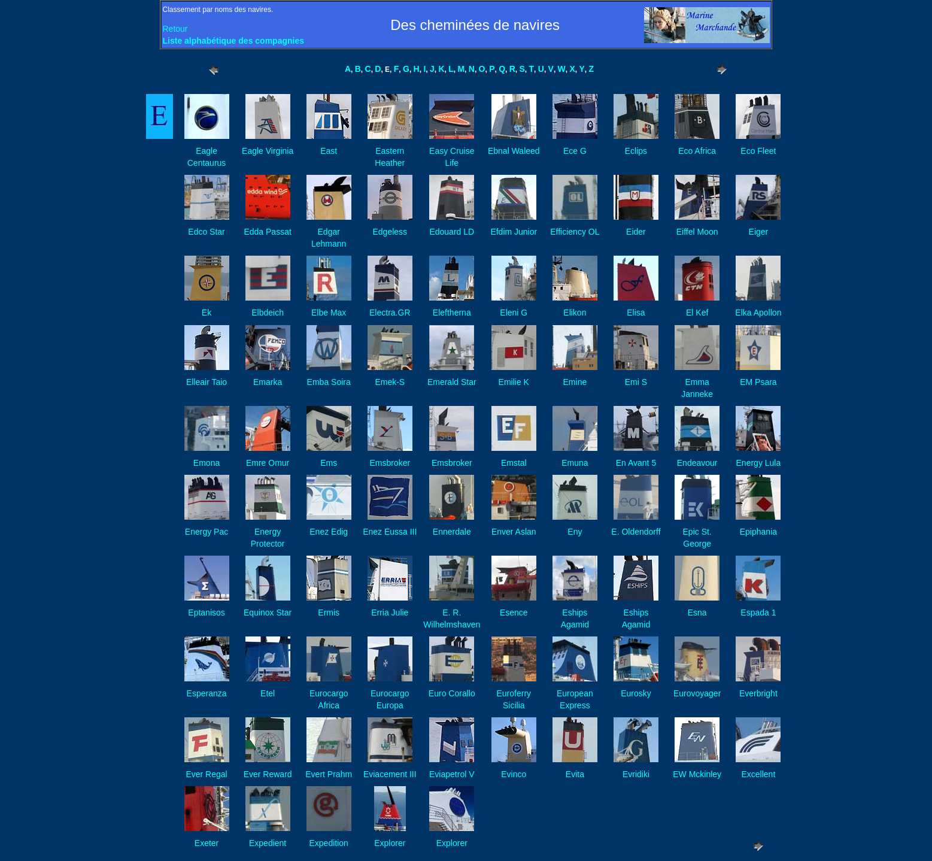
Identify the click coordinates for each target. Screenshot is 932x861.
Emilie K (514, 382)
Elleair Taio (206, 382)
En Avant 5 (636, 463)
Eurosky (636, 693)
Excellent (758, 774)
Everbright (758, 693)
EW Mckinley (697, 774)
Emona (206, 463)
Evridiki (636, 774)
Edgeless (389, 232)
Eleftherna (452, 312)
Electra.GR (389, 312)
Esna (697, 612)
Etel (267, 693)
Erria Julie (389, 612)
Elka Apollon (758, 312)
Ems (328, 463)
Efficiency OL (574, 232)
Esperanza (207, 693)
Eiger (759, 232)
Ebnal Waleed (514, 151)
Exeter (206, 843)
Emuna (574, 463)
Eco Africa (697, 151)
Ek (206, 312)
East (328, 151)
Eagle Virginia (267, 151)
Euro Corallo (452, 693)
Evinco (513, 774)
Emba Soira (329, 382)
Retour (175, 29)
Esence (514, 612)
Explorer (389, 843)
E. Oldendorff (635, 531)
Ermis (328, 612)
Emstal (514, 463)
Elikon (574, 312)
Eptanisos (206, 612)
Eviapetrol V (451, 774)
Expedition (328, 843)
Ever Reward (268, 774)
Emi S (636, 382)
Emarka (267, 382)
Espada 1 (758, 612)
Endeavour (697, 463)
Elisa (636, 312)
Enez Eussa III (390, 531)
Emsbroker (389, 463)
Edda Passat (267, 232)
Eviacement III (390, 774)
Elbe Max (328, 312)
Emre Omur (267, 463)
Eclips (636, 151)
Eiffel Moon (697, 232)
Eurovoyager (697, 693)
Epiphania (758, 531)
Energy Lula (758, 463)
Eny (574, 531)
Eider (636, 232)
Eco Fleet (758, 151)
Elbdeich (267, 312)
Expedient (267, 843)
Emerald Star (451, 382)
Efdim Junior (513, 232)
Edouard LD (451, 232)
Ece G (575, 151)
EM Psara (758, 382)
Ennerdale (452, 531)
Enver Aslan (513, 531)
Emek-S (390, 382)
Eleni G (513, 312)
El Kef (697, 312)
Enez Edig (328, 531)
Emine (575, 382)
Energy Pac (206, 531)
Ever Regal (206, 774)
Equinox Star (268, 612)
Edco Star (206, 232)
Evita (575, 774)
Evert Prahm (328, 774)
